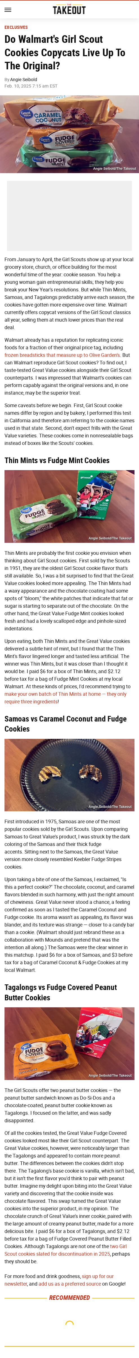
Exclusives (16, 27)
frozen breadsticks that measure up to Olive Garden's (62, 355)
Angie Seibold (23, 79)
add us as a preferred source (70, 1284)
